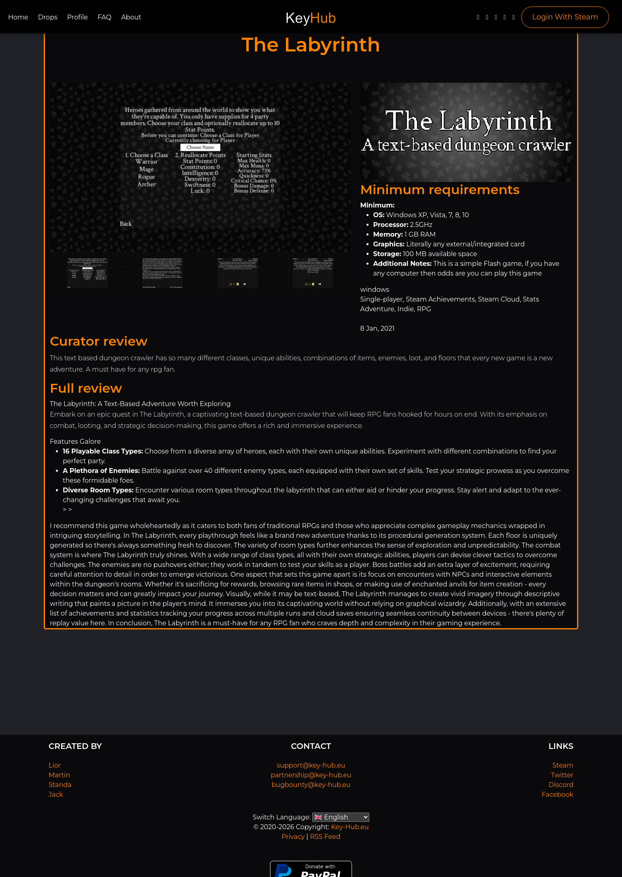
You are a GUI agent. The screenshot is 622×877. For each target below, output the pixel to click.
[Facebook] (478, 19)
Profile (77, 17)
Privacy (293, 837)
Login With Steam (565, 17)
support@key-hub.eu (311, 765)
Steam (562, 765)
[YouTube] (496, 19)
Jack (56, 794)
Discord (561, 785)
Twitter (562, 775)
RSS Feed (325, 837)
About (131, 17)
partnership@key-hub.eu (311, 775)
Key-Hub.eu (350, 827)
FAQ (104, 17)
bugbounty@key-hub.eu (310, 785)
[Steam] (513, 19)
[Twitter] (487, 19)
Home (18, 17)
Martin (59, 775)
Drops (48, 17)
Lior (55, 765)
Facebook (557, 794)
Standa (60, 785)
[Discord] (505, 19)
